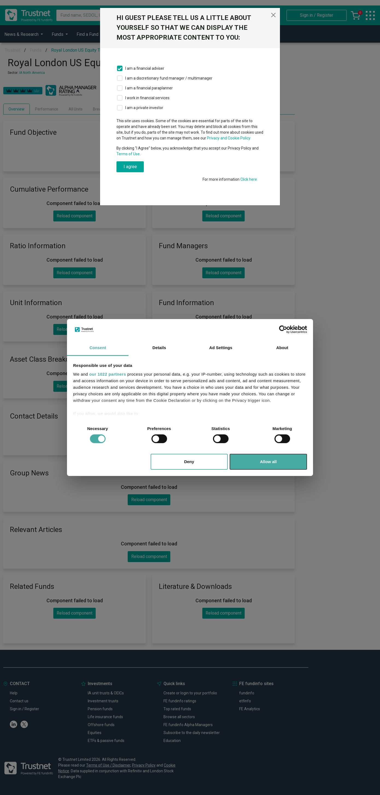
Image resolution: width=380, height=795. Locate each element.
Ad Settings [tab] (220, 347)
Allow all (268, 461)
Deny (189, 461)
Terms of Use (128, 154)
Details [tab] (159, 347)
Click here (248, 179)
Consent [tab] (97, 347)
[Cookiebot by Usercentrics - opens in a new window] (283, 329)
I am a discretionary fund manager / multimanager (168, 78)
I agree (130, 166)
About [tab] (282, 347)
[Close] (273, 15)
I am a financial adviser (144, 68)
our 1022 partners (107, 374)
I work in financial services (147, 98)
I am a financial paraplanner (149, 88)
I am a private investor (144, 107)
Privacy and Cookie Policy (228, 138)
